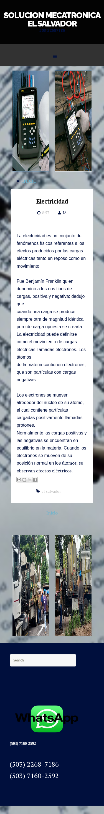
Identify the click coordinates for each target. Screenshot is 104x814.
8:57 (45, 212)
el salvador (51, 491)
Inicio (52, 513)
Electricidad (52, 201)
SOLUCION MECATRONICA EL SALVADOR (52, 19)
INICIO (29, 181)
